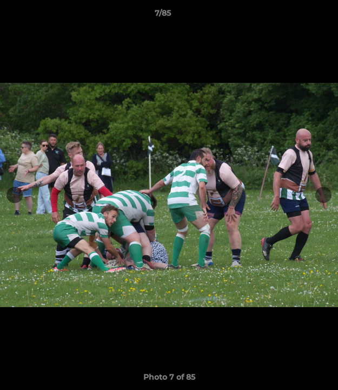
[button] (299, 16)
